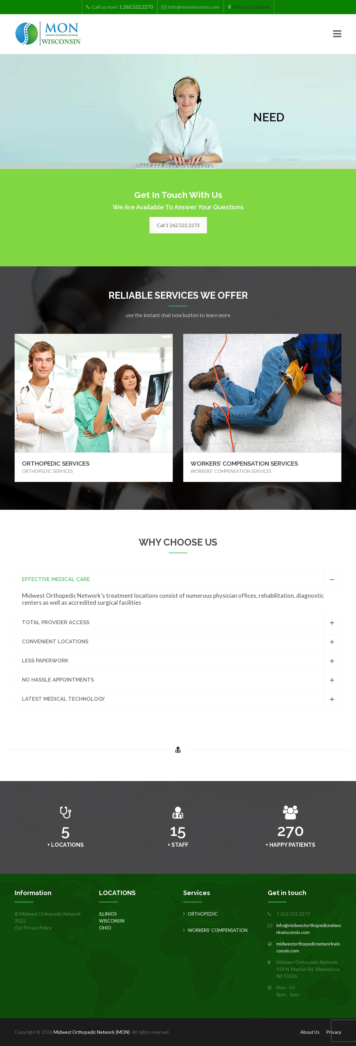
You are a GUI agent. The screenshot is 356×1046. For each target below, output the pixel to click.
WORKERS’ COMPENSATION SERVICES (244, 463)
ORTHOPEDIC (203, 914)
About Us (309, 1032)
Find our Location (251, 7)
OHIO (105, 928)
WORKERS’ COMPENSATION (218, 930)
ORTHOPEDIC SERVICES (55, 463)
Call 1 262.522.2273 (178, 225)
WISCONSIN (111, 921)
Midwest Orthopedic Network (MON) (92, 1032)
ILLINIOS (108, 914)
